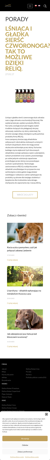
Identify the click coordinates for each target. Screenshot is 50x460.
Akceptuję (25, 438)
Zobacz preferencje (25, 452)
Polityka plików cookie (17, 457)
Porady (28, 372)
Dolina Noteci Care (9, 405)
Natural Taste (6, 397)
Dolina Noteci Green (9, 408)
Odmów (25, 445)
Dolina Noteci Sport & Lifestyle (13, 411)
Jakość (4, 369)
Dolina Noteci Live (32, 369)
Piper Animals (7, 394)
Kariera (28, 375)
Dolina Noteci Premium (10, 388)
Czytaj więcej (12, 260)
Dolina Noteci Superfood (11, 391)
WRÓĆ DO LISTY (25, 194)
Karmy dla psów (8, 375)
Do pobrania (6, 380)
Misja (4, 372)
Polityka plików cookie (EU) (36, 377)
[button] (46, 414)
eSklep (4, 377)
